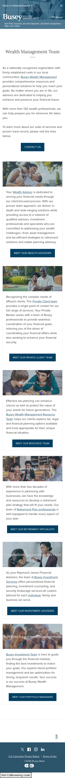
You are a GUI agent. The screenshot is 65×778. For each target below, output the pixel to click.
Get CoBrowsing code (15, 775)
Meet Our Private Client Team (32, 357)
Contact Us (33, 147)
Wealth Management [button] (16, 5)
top (56, 736)
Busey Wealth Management (39, 77)
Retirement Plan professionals (36, 509)
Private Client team (44, 301)
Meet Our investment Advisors (32, 611)
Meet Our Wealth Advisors (32, 253)
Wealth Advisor (22, 192)
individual (34, 595)
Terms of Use (50, 756)
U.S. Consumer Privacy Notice (24, 756)
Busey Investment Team (21, 654)
